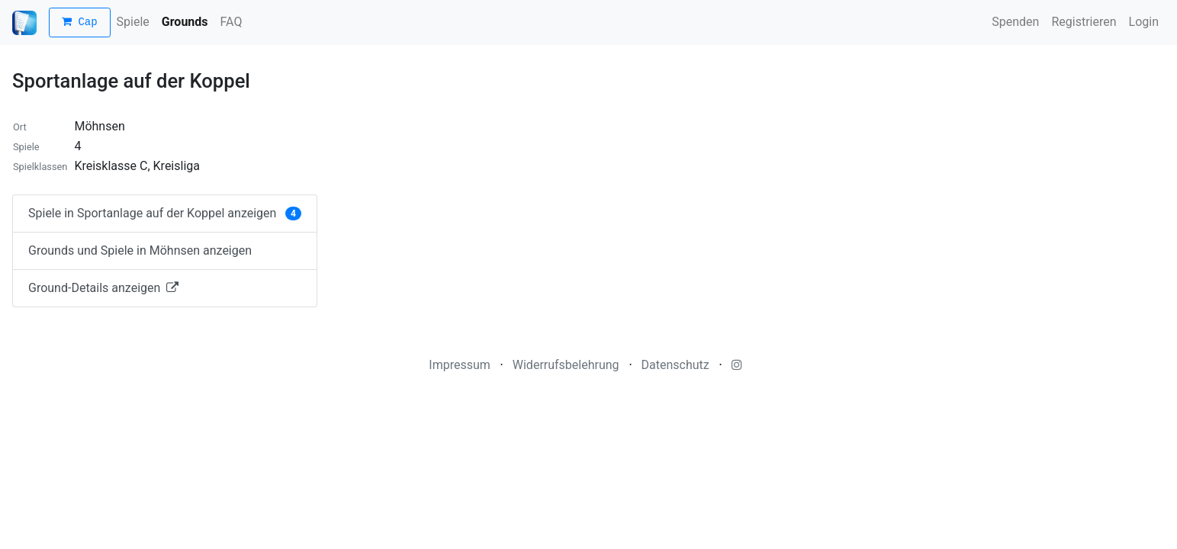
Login (1144, 21)
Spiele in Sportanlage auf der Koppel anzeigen (164, 213)
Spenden (1015, 21)
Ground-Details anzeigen (103, 288)
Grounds (185, 21)
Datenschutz (675, 365)
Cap (80, 22)
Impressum (459, 365)
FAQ (231, 21)
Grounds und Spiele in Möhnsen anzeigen (140, 250)
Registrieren (1083, 21)
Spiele (133, 21)
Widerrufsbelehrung (566, 365)
